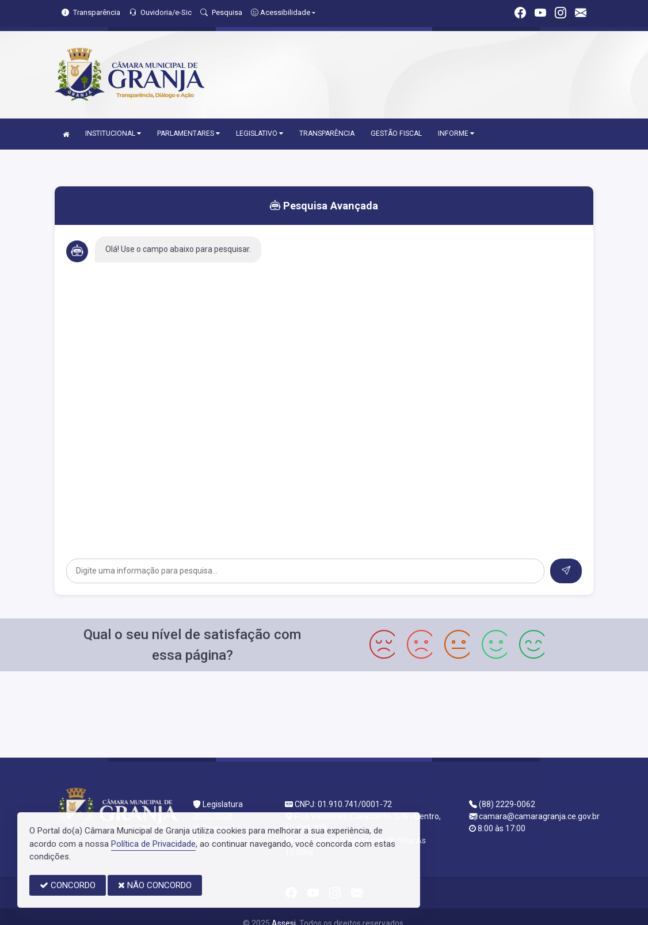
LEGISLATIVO (259, 133)
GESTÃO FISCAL (396, 133)
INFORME (456, 133)
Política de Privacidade (153, 844)
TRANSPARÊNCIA (327, 133)
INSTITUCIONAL (113, 133)
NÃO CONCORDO (155, 885)
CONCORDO (68, 885)
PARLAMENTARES (188, 133)
